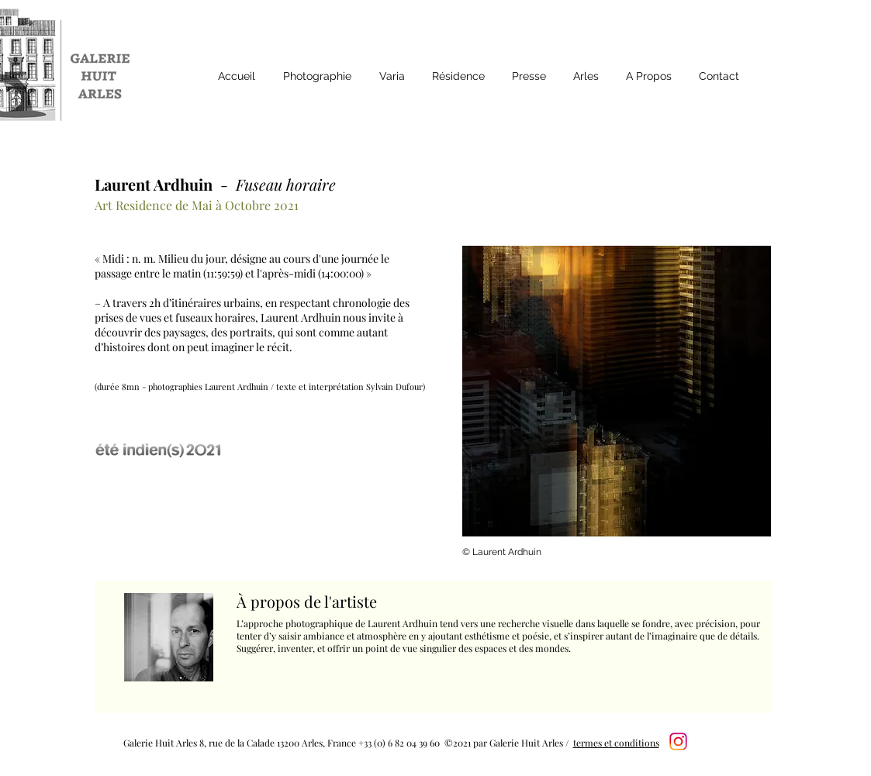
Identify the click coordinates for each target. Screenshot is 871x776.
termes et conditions (616, 742)
